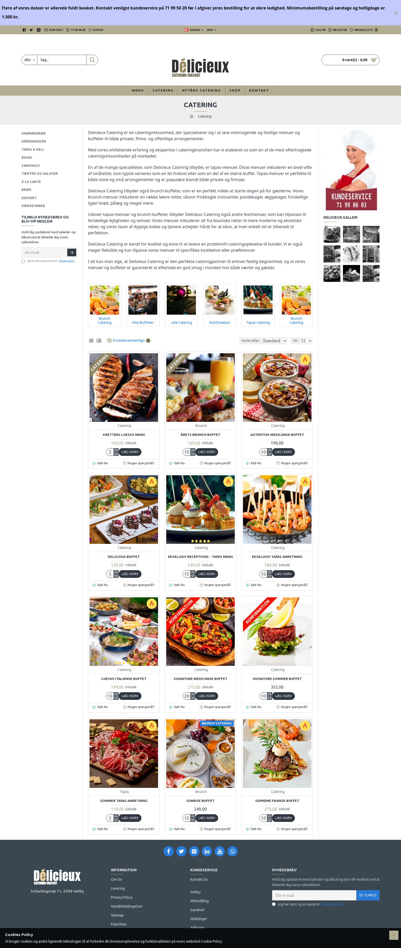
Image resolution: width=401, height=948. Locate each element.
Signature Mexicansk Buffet (200, 678)
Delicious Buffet (124, 556)
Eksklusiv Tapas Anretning (277, 556)
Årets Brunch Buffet (200, 434)
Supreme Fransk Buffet (277, 800)
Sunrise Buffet (200, 800)
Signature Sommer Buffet (277, 678)
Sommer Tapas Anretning (124, 800)
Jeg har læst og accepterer (48, 261)
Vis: (297, 340)
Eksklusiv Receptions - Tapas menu (200, 556)
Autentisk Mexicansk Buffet (277, 434)
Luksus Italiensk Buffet (123, 678)
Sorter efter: (239, 340)
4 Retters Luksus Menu (124, 434)
